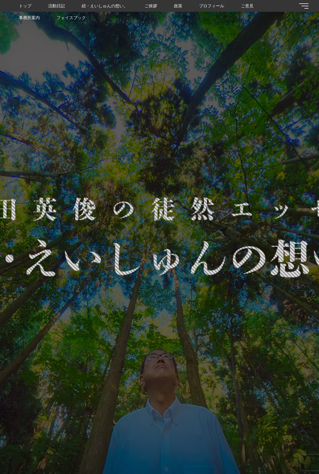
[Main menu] (304, 6)
